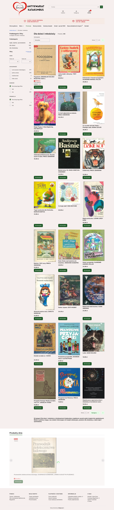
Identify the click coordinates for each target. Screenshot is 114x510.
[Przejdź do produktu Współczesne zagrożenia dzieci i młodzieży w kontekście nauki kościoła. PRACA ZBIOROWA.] (93, 383)
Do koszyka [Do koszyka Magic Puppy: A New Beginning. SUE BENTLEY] (38, 134)
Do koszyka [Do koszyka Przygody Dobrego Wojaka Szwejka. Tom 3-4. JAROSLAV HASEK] (38, 407)
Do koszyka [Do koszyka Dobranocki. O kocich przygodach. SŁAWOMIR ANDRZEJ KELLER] (87, 87)
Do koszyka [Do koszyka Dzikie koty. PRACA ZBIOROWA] (87, 177)
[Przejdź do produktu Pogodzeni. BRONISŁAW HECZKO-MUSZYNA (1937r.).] (45, 60)
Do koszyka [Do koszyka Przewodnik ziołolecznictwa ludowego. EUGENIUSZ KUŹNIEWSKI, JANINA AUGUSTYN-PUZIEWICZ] (18, 481)
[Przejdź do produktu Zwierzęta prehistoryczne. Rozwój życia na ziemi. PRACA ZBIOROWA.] (45, 145)
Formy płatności (53, 496)
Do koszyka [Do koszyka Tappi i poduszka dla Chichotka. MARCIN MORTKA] (38, 225)
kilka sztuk (15, 78)
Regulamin (12, 499)
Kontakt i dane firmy (93, 496)
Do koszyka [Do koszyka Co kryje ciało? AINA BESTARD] (63, 225)
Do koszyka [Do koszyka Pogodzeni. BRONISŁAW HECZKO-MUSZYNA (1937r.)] (38, 87)
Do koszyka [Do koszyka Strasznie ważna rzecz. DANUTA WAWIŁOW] (38, 318)
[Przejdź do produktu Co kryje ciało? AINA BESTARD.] (69, 192)
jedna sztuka (15, 72)
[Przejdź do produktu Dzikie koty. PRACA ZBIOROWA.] (93, 153)
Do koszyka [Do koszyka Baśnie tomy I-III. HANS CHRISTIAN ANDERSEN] (63, 177)
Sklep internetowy (56, 508)
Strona (93, 40)
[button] (101, 7)
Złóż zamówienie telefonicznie (17, 498)
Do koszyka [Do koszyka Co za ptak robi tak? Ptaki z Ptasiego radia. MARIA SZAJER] (87, 134)
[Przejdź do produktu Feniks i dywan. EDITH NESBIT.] (69, 290)
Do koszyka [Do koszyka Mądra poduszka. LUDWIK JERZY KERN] (87, 225)
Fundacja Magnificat (93, 498)
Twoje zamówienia (33, 496)
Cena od (12, 58)
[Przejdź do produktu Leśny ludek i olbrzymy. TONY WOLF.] (69, 58)
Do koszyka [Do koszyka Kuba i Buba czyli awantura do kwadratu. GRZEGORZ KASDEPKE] (63, 270)
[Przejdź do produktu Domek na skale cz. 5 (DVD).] (45, 338)
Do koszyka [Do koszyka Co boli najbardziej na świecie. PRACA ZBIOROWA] (63, 134)
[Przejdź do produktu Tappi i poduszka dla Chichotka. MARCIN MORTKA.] (45, 195)
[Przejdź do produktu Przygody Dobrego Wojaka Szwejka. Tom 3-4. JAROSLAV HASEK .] (45, 383)
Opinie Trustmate (92, 499)
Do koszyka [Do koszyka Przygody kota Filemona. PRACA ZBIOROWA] (63, 407)
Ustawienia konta (33, 498)
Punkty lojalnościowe (73, 499)
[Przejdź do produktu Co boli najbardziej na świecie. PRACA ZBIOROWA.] (69, 101)
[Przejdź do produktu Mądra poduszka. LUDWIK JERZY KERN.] (93, 199)
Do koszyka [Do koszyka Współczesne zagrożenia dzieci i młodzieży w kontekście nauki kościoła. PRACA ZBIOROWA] (87, 407)
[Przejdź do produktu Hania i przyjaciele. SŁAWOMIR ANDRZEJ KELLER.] (93, 245)
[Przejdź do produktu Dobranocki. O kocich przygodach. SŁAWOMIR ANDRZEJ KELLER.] (93, 60)
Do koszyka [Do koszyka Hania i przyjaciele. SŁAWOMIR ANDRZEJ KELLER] (87, 270)
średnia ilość (15, 75)
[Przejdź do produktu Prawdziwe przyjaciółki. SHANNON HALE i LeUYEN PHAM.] (69, 339)
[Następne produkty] (95, 412)
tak (13, 89)
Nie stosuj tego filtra (17, 86)
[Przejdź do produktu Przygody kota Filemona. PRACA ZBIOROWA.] (69, 382)
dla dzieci (20, 45)
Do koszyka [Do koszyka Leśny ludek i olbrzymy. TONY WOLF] (63, 87)
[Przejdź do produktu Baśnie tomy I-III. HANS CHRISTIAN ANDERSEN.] (69, 153)
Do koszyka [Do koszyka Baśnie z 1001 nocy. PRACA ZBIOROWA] (38, 270)
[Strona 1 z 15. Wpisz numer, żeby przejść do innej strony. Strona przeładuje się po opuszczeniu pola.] (96, 40)
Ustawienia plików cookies (75, 496)
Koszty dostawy (53, 498)
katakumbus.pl (13, 30)
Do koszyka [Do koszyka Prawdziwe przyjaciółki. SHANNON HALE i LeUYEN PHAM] (63, 363)
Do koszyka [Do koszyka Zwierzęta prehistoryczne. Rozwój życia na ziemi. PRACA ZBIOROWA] (38, 177)
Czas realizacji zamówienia (55, 499)
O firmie (90, 501)
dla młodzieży (20, 48)
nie (13, 92)
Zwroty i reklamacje (15, 496)
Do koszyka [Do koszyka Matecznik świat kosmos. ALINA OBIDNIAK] (87, 318)
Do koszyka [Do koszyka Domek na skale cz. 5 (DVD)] (38, 363)
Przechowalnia (32, 499)
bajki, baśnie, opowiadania (20, 43)
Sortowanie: (37, 37)
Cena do (24, 58)
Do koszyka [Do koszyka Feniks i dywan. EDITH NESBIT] (63, 318)
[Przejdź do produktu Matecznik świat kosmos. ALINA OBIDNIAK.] (93, 290)
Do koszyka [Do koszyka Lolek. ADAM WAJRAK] (87, 363)
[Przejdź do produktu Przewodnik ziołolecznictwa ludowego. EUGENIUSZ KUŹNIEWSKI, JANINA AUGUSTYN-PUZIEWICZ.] (44, 455)
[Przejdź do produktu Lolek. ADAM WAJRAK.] (93, 337)
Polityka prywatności (73, 498)
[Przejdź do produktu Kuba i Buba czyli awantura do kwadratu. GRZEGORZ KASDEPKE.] (69, 244)
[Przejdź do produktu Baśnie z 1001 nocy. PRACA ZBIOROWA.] (45, 246)
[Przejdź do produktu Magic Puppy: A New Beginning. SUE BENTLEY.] (45, 108)
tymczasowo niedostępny (18, 69)
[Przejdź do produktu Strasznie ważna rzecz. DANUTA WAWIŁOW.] (45, 292)
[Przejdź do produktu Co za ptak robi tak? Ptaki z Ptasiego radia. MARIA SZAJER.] (93, 107)
